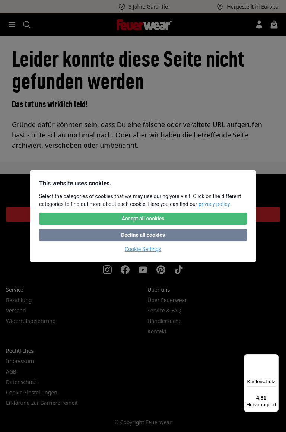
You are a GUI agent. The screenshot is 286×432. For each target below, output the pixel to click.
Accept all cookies (142, 219)
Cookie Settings (143, 249)
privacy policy (214, 204)
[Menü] (274, 358)
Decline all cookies (143, 235)
